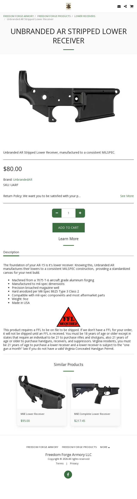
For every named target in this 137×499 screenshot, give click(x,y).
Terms (59, 463)
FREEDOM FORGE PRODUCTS (54, 16)
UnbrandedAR (22, 179)
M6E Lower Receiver (33, 413)
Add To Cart (68, 227)
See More (127, 196)
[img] (95, 392)
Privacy (74, 463)
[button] (4, 6)
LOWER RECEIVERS (84, 16)
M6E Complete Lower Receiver (92, 413)
